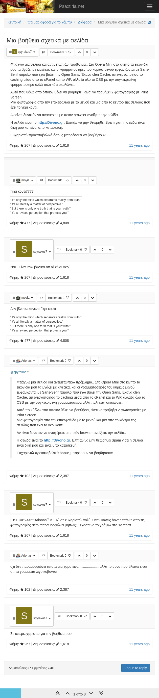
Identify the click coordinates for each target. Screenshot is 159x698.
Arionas (26, 361)
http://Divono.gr (50, 122)
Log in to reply (136, 668)
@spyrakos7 (19, 372)
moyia (25, 180)
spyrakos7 (25, 52)
